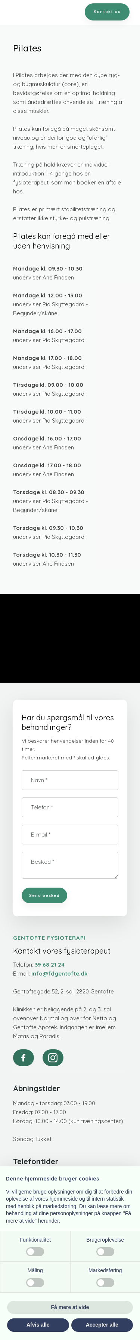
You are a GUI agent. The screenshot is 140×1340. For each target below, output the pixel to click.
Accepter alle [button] (102, 1325)
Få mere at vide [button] (70, 1307)
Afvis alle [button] (38, 1325)
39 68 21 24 (50, 964)
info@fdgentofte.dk (59, 973)
